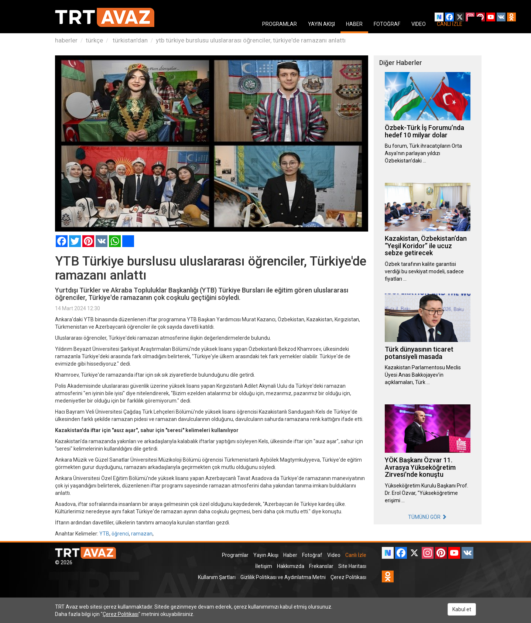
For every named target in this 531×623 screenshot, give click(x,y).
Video (333, 555)
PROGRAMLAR (279, 24)
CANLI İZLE (449, 24)
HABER (354, 24)
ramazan (142, 534)
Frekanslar (321, 566)
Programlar (235, 555)
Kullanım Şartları (217, 577)
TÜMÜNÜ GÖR (427, 517)
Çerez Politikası (348, 577)
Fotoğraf (312, 555)
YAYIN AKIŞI (321, 24)
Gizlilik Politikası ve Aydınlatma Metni (283, 577)
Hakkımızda (290, 566)
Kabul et (461, 609)
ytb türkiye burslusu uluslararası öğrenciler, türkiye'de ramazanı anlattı (251, 40)
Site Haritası (352, 566)
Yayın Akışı (265, 555)
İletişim (263, 566)
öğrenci (120, 534)
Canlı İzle (355, 555)
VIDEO (418, 24)
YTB (104, 534)
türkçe (94, 40)
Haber (290, 555)
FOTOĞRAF (387, 24)
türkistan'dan (129, 40)
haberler (66, 40)
